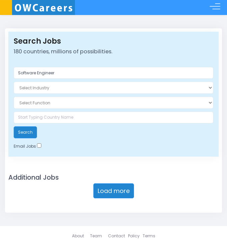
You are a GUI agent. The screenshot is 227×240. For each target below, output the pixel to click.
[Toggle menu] (215, 7)
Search (25, 132)
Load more (114, 191)
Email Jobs (25, 146)
